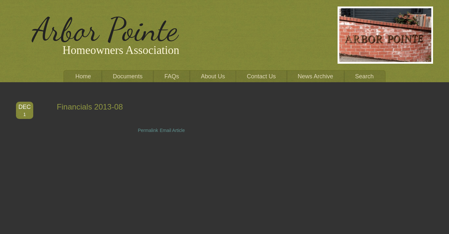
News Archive (315, 76)
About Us (213, 76)
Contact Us (261, 76)
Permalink (148, 130)
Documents (127, 76)
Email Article (172, 130)
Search (364, 76)
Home (83, 76)
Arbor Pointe (105, 29)
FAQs (171, 76)
